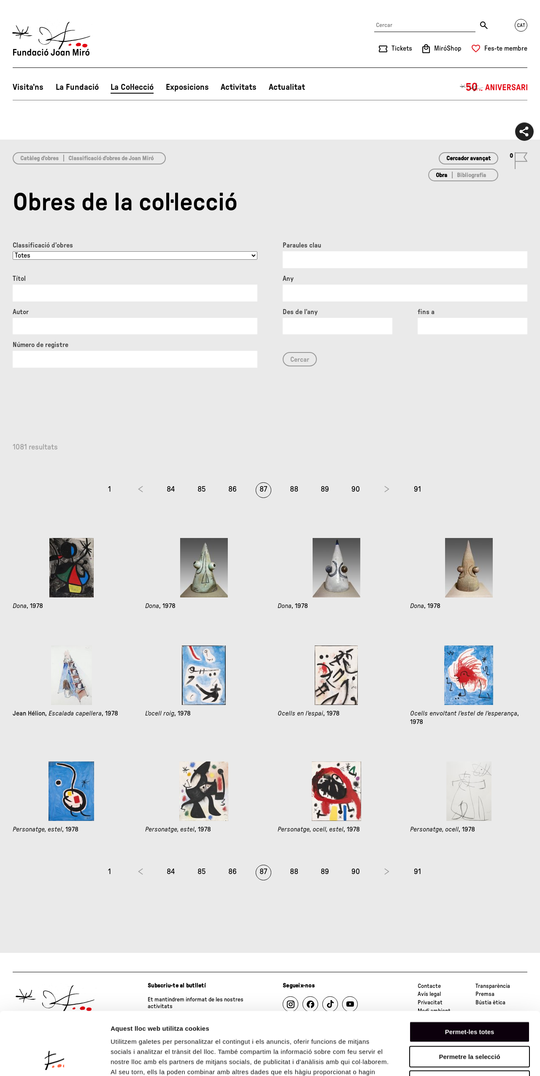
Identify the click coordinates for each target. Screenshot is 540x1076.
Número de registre (40, 345)
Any (288, 278)
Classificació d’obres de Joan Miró (111, 158)
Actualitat (287, 87)
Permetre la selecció (469, 997)
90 (355, 489)
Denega (469, 1022)
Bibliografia (471, 175)
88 (294, 489)
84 (171, 489)
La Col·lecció (132, 87)
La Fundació (77, 87)
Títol (19, 278)
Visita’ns (28, 87)
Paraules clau (302, 245)
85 (201, 489)
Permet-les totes (469, 972)
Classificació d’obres (43, 245)
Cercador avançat (468, 158)
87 (263, 489)
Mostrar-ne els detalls (485, 1059)
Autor (21, 312)
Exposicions (187, 87)
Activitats (238, 87)
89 (325, 489)
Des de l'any (300, 312)
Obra (441, 175)
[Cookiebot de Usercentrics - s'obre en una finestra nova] (55, 1059)
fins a (426, 312)
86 (232, 489)
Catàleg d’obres (39, 158)
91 (417, 489)
